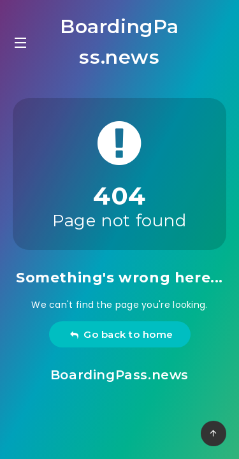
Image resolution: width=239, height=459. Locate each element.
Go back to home (121, 334)
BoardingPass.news (119, 42)
